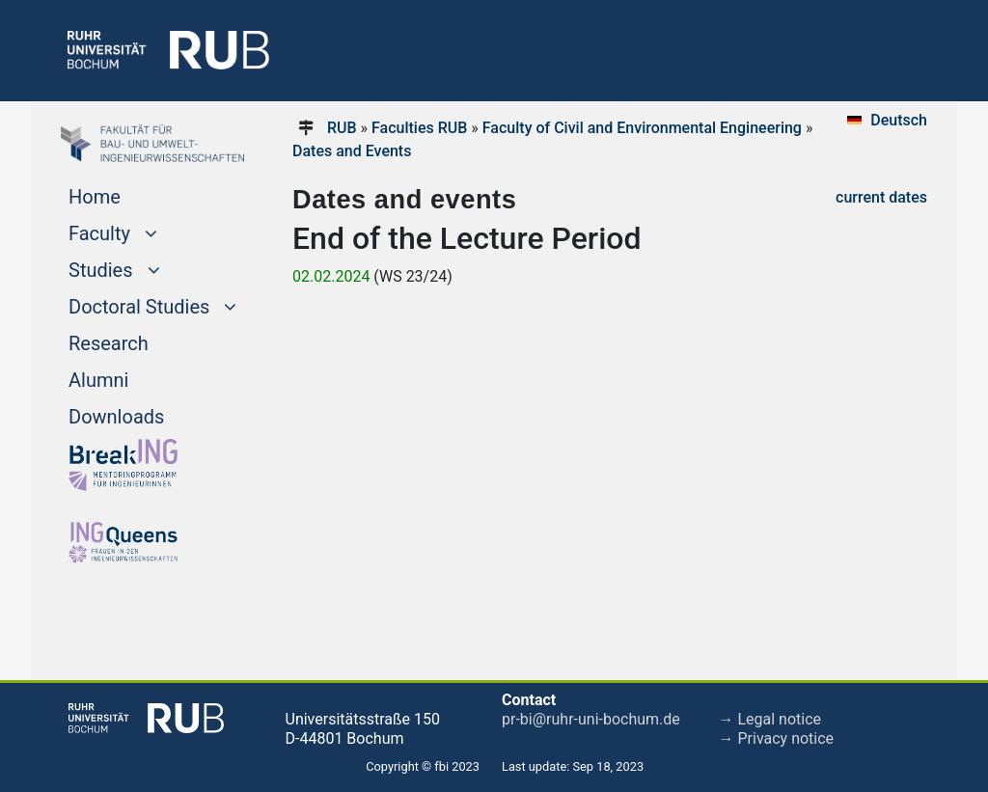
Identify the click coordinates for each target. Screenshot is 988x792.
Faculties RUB (419, 128)
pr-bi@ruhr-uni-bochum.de (591, 719)
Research (109, 343)
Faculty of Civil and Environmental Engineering (642, 128)
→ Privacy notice (777, 738)
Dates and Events (351, 151)
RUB (342, 128)
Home (95, 196)
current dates (881, 197)
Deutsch (898, 120)
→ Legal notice (770, 719)
